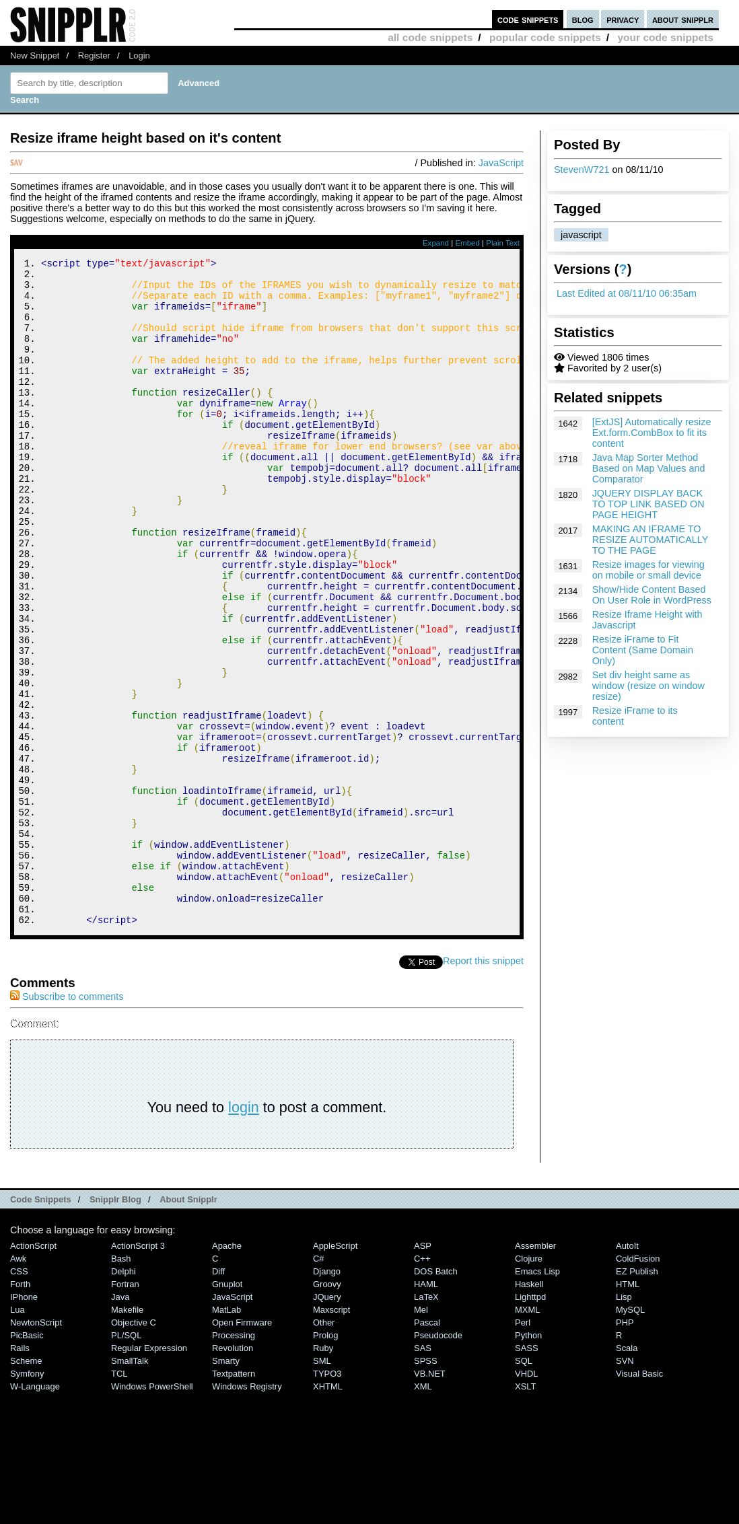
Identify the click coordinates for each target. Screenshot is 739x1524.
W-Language (35, 1512)
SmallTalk (129, 1486)
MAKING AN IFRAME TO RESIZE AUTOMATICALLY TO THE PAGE (650, 539)
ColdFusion (638, 1384)
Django (327, 1396)
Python (528, 1460)
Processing (233, 1460)
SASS (526, 1473)
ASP (422, 1371)
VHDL (526, 1499)
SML (322, 1486)
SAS (422, 1473)
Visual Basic (639, 1499)
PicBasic (27, 1460)
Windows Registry (247, 1512)
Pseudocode (438, 1460)
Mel (421, 1435)
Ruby (323, 1473)
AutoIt (627, 1371)
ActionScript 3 (138, 1371)
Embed (467, 243)
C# (318, 1384)
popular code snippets (545, 37)
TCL (119, 1499)
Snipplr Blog (115, 1324)
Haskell (529, 1409)
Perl (522, 1448)
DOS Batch (436, 1396)
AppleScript (335, 1371)
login (243, 1232)
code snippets (528, 19)
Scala (626, 1473)
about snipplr (682, 19)
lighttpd (530, 1422)
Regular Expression (149, 1473)
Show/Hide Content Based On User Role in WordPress (651, 595)
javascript (581, 234)
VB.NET (430, 1499)
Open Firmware (242, 1448)
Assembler (535, 1371)
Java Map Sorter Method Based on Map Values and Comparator (648, 468)
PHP (625, 1448)
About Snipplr (188, 1324)
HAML (426, 1409)
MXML (527, 1435)
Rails (20, 1473)
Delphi (123, 1396)
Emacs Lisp (537, 1396)
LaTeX (426, 1422)
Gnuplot (227, 1409)
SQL (523, 1486)
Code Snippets (40, 1324)
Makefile (127, 1435)
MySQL (630, 1435)
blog (583, 19)
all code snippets (430, 37)
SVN (625, 1486)
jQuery (327, 1422)
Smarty (226, 1486)
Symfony (27, 1499)
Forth (20, 1409)
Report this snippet (483, 1086)
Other (324, 1448)
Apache (227, 1371)
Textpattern (233, 1499)
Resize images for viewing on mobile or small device (648, 570)
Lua (17, 1435)
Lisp (624, 1422)
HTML (627, 1409)
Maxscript (331, 1435)
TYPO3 (327, 1499)
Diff (218, 1396)
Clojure (528, 1384)
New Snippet (34, 55)
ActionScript (33, 1371)
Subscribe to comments (66, 1121)
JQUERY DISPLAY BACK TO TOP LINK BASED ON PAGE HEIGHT (648, 504)
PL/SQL (126, 1460)
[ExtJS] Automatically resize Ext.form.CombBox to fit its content (651, 432)
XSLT (525, 1512)
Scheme (26, 1486)
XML (423, 1512)
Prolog (325, 1460)
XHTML (328, 1512)
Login (139, 55)
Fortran (125, 1409)
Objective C (133, 1448)
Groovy (327, 1409)
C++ (422, 1384)
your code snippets (665, 37)
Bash (121, 1384)
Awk (18, 1384)
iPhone (24, 1422)
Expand (436, 243)
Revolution (232, 1473)
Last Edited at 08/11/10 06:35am (627, 293)
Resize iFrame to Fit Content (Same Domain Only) (642, 650)
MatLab (226, 1435)
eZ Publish (637, 1396)
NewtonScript (36, 1448)
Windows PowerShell (152, 1512)
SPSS (425, 1486)
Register (94, 55)
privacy (622, 19)
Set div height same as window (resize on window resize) (648, 685)
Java (120, 1422)
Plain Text (503, 243)
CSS (19, 1396)
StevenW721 (581, 169)
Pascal (427, 1448)
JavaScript (501, 162)
